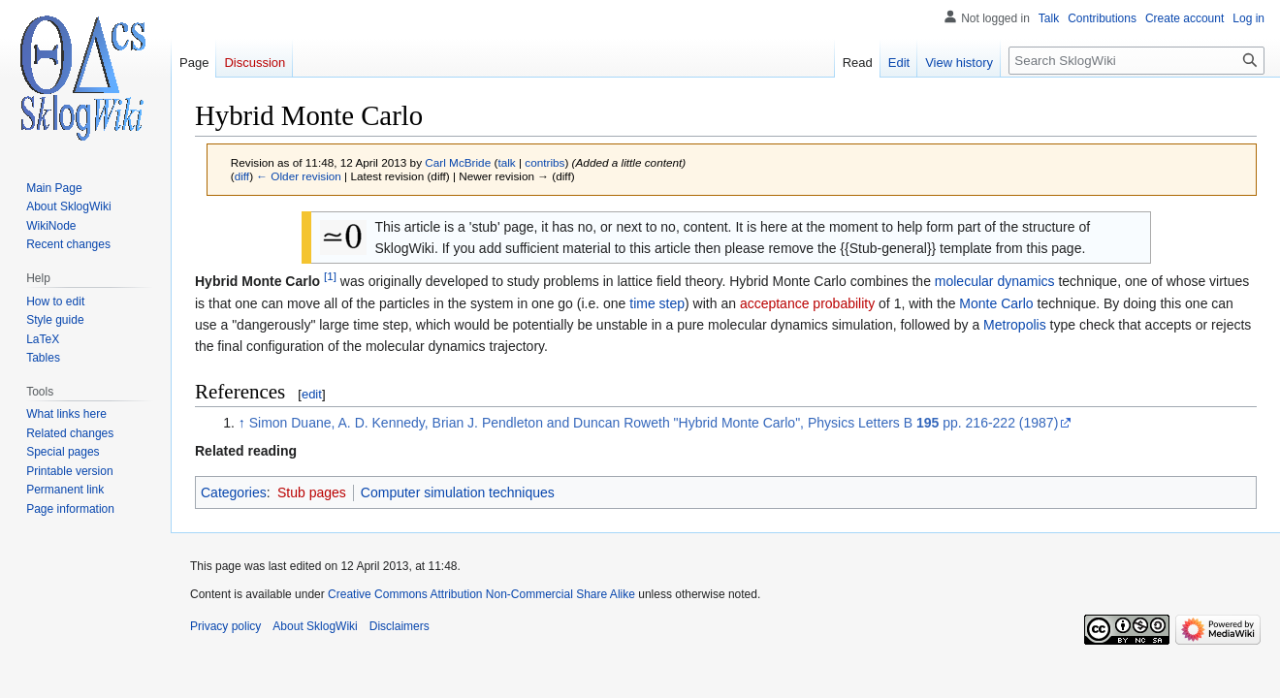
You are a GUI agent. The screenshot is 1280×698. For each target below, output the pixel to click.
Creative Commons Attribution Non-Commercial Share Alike (481, 594)
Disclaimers (399, 626)
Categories (234, 492)
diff (242, 176)
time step (657, 303)
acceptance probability (807, 303)
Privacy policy (225, 626)
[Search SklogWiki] (1136, 61)
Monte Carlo (996, 303)
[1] (330, 276)
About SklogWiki (314, 626)
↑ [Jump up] (242, 422)
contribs (544, 162)
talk (506, 162)
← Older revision (298, 176)
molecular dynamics (995, 281)
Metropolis (1014, 325)
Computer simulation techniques (458, 492)
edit (312, 394)
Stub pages (311, 492)
